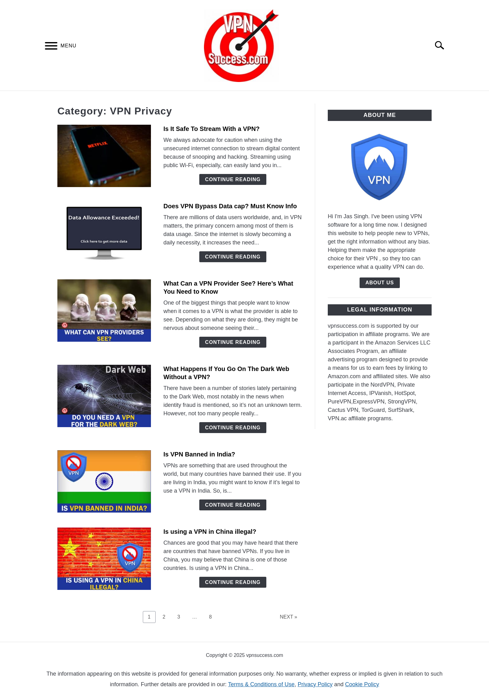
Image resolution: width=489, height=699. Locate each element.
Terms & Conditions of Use (261, 684)
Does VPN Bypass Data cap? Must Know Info (230, 206)
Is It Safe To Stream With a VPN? (211, 128)
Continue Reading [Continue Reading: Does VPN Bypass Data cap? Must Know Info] (233, 256)
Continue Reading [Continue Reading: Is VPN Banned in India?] (233, 505)
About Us (380, 282)
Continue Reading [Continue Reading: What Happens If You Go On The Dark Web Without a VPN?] (233, 427)
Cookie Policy (362, 684)
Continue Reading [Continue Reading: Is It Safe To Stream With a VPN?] (233, 179)
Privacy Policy (315, 684)
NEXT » (288, 616)
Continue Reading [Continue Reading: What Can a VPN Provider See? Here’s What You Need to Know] (233, 342)
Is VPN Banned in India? (199, 454)
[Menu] (51, 47)
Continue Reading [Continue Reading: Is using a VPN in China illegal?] (233, 582)
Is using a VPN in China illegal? (209, 531)
